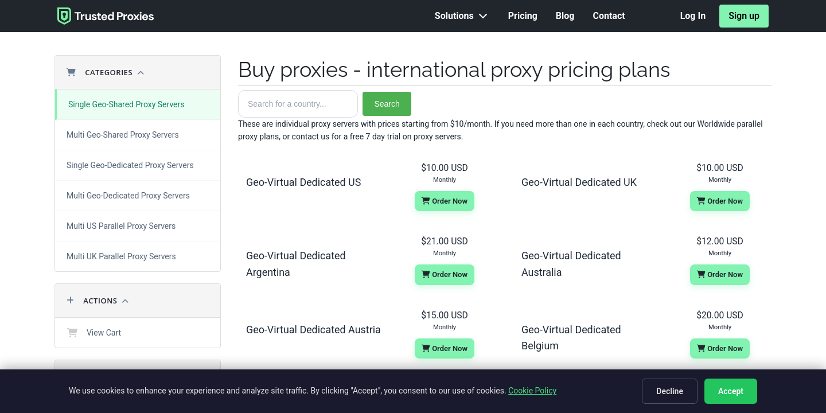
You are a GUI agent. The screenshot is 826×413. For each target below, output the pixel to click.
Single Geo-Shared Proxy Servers (126, 104)
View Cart (94, 333)
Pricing (522, 15)
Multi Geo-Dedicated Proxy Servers (128, 195)
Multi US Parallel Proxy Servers (121, 226)
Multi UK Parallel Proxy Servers (121, 256)
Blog (565, 15)
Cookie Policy (532, 390)
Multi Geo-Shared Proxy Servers (123, 134)
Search (386, 103)
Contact (609, 15)
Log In (693, 15)
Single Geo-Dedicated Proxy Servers (130, 165)
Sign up (743, 15)
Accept (730, 391)
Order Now (444, 201)
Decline (669, 391)
